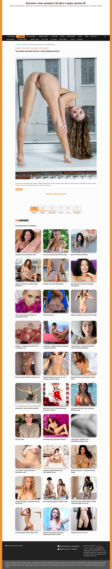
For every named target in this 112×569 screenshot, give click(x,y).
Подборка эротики (43, 36)
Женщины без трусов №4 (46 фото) (53, 284)
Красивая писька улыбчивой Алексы (26, 254)
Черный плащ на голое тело (79, 532)
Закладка (19, 189)
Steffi (21, 220)
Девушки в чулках (34, 39)
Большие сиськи (71, 36)
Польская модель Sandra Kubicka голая (26, 532)
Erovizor (19, 44)
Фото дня (62, 36)
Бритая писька (26, 48)
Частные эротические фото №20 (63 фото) (55, 254)
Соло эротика (54, 36)
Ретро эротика (44, 39)
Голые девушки (10, 39)
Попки (86, 36)
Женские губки (19, 439)
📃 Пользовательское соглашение (68, 546)
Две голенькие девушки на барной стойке (55, 501)
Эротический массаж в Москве (14, 545)
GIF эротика (79, 39)
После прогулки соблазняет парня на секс (27, 377)
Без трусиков (53, 39)
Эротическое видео (30, 36)
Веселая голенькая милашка (79, 254)
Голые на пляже (63, 39)
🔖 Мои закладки (10, 36)
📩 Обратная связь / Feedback (67, 549)
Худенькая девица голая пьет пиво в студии (84, 315)
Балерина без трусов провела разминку (27, 408)
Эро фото (72, 39)
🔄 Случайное (20, 36)
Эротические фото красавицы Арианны (54, 439)
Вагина (80, 36)
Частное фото (93, 36)
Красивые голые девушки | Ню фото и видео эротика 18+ (56, 3)
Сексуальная (25, 44)
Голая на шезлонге (48, 315)
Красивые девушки (22, 39)
